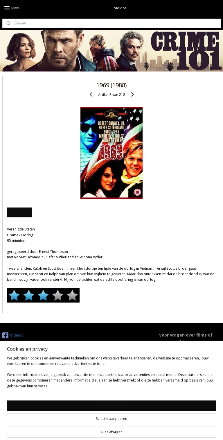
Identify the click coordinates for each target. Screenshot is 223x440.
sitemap (84, 429)
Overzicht (19, 212)
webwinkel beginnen (118, 429)
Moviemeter (87, 401)
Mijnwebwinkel (169, 429)
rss (96, 429)
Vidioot (12, 335)
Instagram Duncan (93, 407)
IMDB (81, 388)
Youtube (84, 395)
